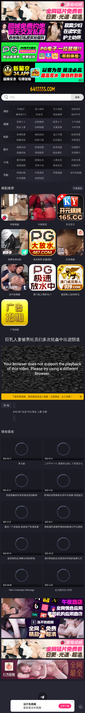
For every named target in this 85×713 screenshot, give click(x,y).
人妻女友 (57, 159)
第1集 (6, 405)
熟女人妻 (21, 127)
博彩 (5, 111)
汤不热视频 (75, 172)
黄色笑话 (57, 165)
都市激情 (21, 159)
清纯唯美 (39, 152)
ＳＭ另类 (75, 127)
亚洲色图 (39, 147)
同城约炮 (21, 172)
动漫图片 (75, 147)
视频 (5, 124)
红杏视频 (21, 178)
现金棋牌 (57, 114)
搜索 (77, 97)
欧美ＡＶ (57, 121)
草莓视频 (57, 172)
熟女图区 (57, 152)
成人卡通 (57, 134)
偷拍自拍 (39, 134)
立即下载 (64, 705)
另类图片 (75, 152)
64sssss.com (42, 89)
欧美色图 (57, 147)
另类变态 (75, 139)
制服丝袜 (21, 139)
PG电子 (21, 108)
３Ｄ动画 (75, 121)
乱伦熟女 (57, 139)
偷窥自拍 (21, 147)
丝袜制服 (39, 127)
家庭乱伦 (39, 159)
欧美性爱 (75, 134)
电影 (5, 136)
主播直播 (57, 127)
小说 (5, 162)
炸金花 (39, 114)
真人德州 (39, 108)
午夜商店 (39, 172)
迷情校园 (21, 165)
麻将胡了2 (21, 114)
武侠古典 (75, 159)
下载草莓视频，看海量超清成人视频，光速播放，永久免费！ (47, 397)
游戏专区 (75, 108)
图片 (5, 149)
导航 (5, 175)
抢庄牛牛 (75, 114)
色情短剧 (39, 178)
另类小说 (39, 165)
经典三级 (39, 139)
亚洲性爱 (21, 134)
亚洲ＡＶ (21, 121)
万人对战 (57, 108)
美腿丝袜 (21, 152)
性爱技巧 (75, 165)
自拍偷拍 (39, 121)
